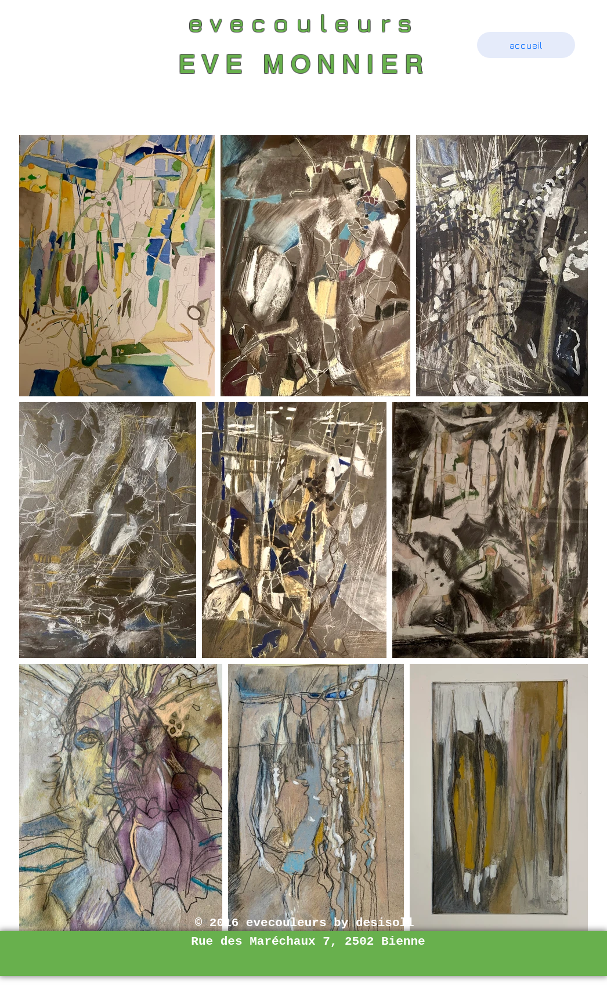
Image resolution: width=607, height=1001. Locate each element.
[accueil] (526, 45)
